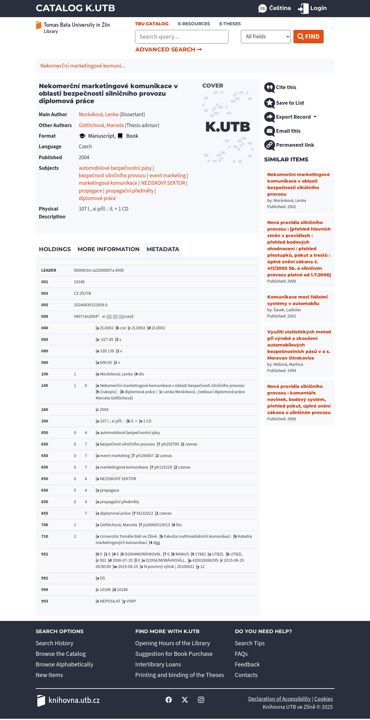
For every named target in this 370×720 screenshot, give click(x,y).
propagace (90, 191)
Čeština (274, 8)
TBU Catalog (152, 23)
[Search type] (266, 36)
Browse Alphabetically (64, 664)
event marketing (168, 175)
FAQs (241, 654)
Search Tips (250, 643)
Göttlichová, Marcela (101, 125)
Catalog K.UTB (75, 8)
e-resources (194, 23)
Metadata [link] (163, 249)
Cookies (323, 699)
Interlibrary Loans (158, 664)
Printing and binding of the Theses (179, 675)
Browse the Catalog (61, 654)
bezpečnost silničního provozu (112, 175)
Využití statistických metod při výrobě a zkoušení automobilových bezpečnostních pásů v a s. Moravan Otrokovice (299, 345)
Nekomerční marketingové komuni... (82, 66)
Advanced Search (168, 49)
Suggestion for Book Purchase (174, 654)
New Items (49, 675)
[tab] (55, 249)
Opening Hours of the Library (172, 643)
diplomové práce (97, 198)
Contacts (246, 675)
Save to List (284, 103)
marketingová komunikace (108, 183)
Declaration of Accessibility (279, 699)
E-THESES (230, 23)
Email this (282, 131)
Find (308, 36)
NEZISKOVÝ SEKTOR (163, 183)
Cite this (280, 87)
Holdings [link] (55, 249)
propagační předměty (130, 191)
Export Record (288, 117)
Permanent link (289, 145)
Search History (54, 643)
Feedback (247, 664)
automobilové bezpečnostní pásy (115, 168)
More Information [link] (108, 249)
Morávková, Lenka (98, 114)
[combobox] (181, 36)
